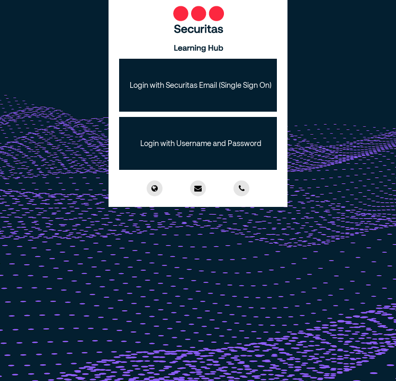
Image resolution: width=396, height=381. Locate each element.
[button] (198, 85)
